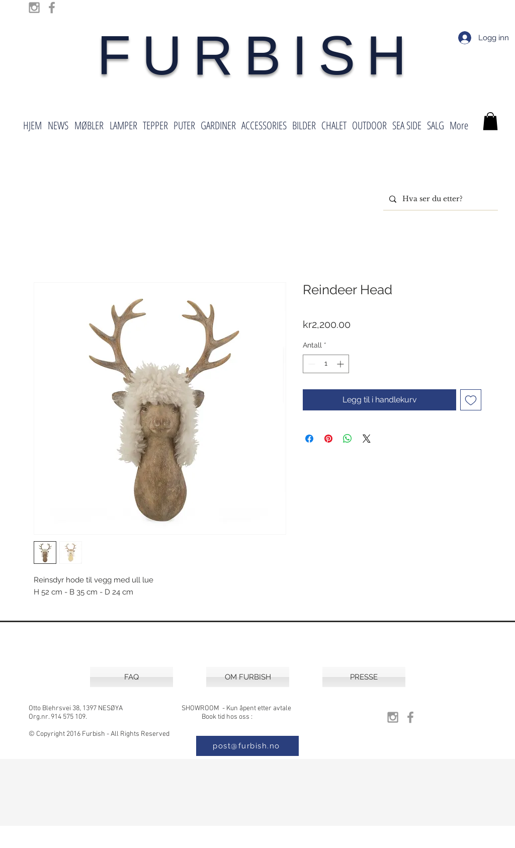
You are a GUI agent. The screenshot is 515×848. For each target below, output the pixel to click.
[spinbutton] (326, 364)
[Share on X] (367, 439)
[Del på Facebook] (309, 439)
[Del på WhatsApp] (347, 439)
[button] (490, 121)
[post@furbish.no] (247, 746)
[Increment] (341, 364)
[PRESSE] (363, 677)
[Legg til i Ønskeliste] (470, 399)
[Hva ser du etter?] (439, 199)
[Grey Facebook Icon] (51, 7)
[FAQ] (131, 677)
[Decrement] (310, 364)
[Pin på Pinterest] (328, 439)
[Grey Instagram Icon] (34, 7)
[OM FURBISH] (247, 677)
